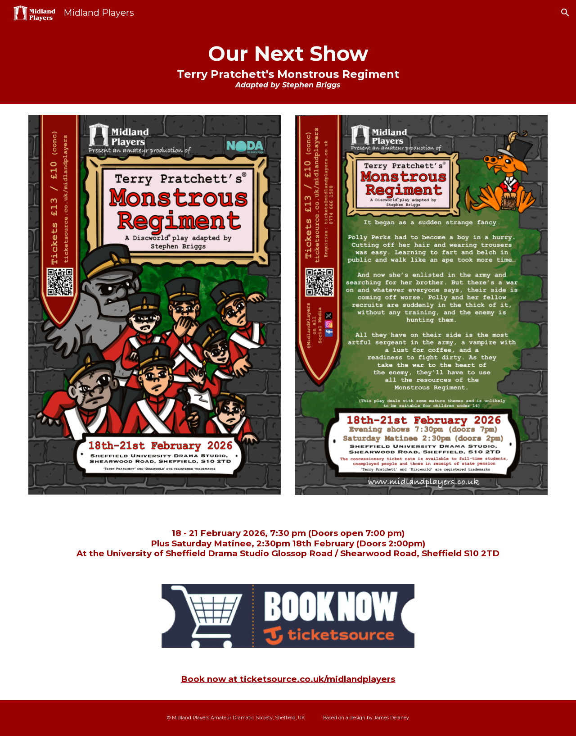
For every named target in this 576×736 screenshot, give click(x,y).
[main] (288, 64)
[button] (565, 12)
